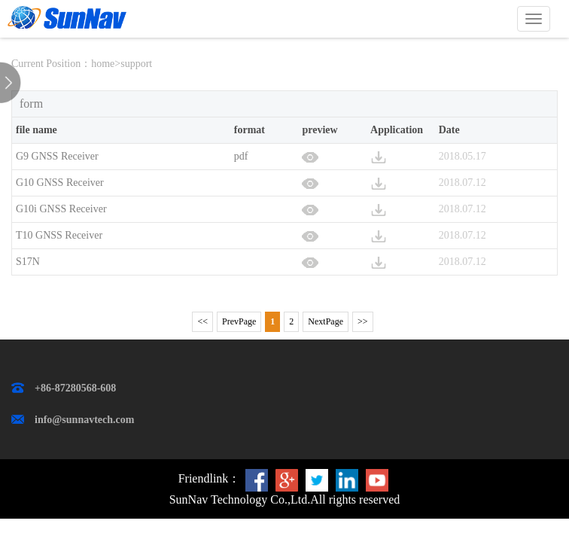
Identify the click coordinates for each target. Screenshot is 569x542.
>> (363, 321)
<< (202, 321)
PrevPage (239, 321)
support (136, 63)
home (102, 63)
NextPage (325, 321)
